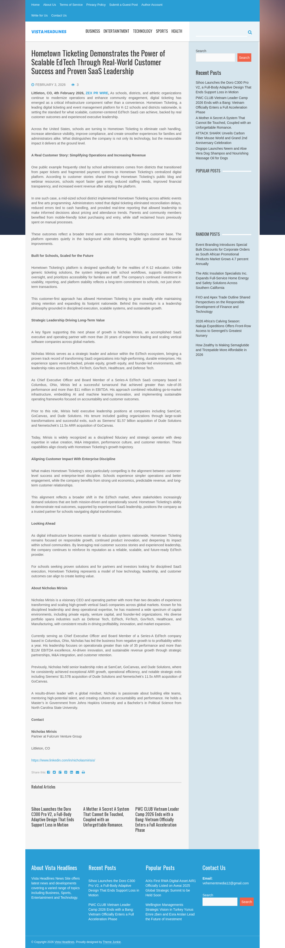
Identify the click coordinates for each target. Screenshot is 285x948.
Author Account (151, 4)
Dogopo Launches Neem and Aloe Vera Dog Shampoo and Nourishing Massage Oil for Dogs (222, 153)
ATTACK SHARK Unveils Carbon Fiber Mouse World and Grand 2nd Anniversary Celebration (221, 138)
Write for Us (39, 15)
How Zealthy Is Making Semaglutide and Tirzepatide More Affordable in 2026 (222, 350)
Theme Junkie (112, 942)
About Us (49, 4)
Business (93, 31)
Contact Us (58, 15)
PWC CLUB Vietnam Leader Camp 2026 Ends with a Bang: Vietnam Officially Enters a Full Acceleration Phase (157, 819)
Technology (142, 31)
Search (201, 51)
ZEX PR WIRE (97, 93)
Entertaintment (116, 31)
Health (176, 31)
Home (35, 4)
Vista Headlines (64, 942)
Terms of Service (71, 4)
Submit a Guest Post (123, 4)
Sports (162, 31)
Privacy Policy (96, 4)
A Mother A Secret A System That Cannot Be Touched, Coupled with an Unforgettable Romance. (106, 817)
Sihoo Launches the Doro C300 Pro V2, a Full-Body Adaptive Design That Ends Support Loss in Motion (52, 817)
